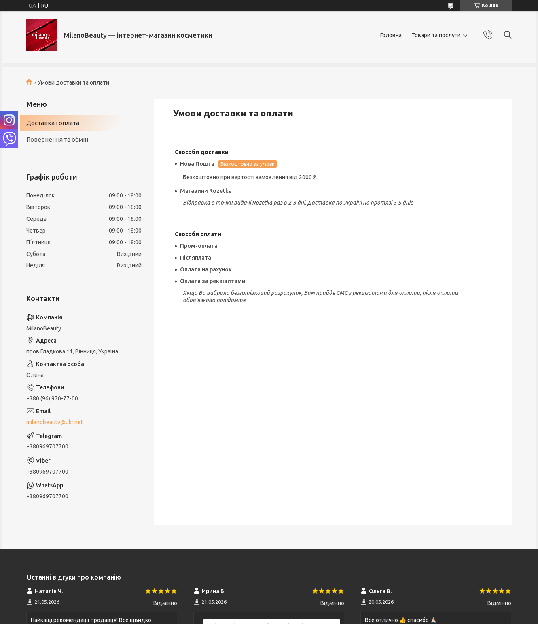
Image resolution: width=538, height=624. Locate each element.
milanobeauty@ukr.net (54, 422)
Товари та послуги (435, 35)
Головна (391, 35)
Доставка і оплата (52, 122)
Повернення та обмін (57, 139)
